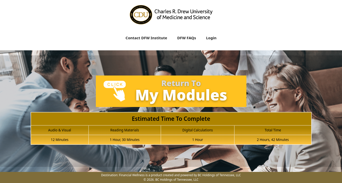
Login (211, 37)
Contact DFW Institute (146, 37)
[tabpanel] (171, 113)
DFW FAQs (186, 37)
